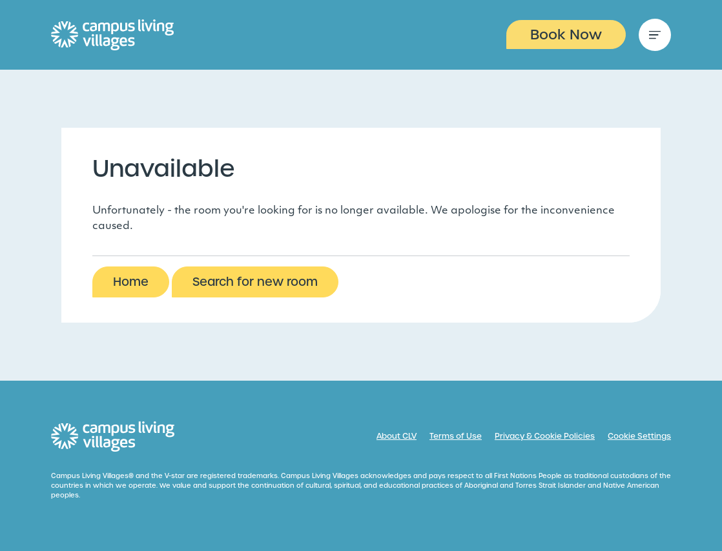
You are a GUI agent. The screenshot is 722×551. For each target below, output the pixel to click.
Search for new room (255, 281)
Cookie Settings (639, 436)
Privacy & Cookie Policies (545, 436)
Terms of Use (455, 436)
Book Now (566, 34)
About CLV (396, 436)
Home (131, 281)
